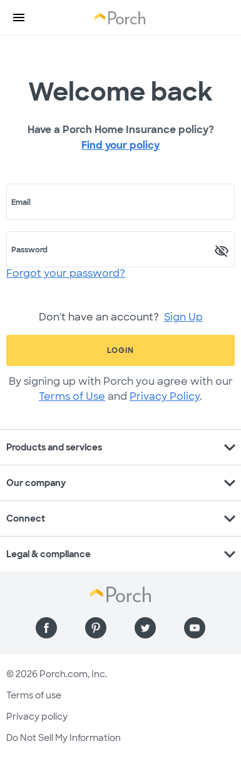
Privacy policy (37, 716)
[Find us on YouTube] (194, 627)
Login (120, 350)
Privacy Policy (165, 396)
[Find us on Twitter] (145, 627)
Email (21, 202)
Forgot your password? (65, 273)
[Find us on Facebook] (46, 627)
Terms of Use (72, 396)
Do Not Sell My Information (63, 737)
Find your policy (120, 145)
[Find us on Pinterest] (95, 627)
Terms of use (33, 695)
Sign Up (183, 317)
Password (29, 250)
